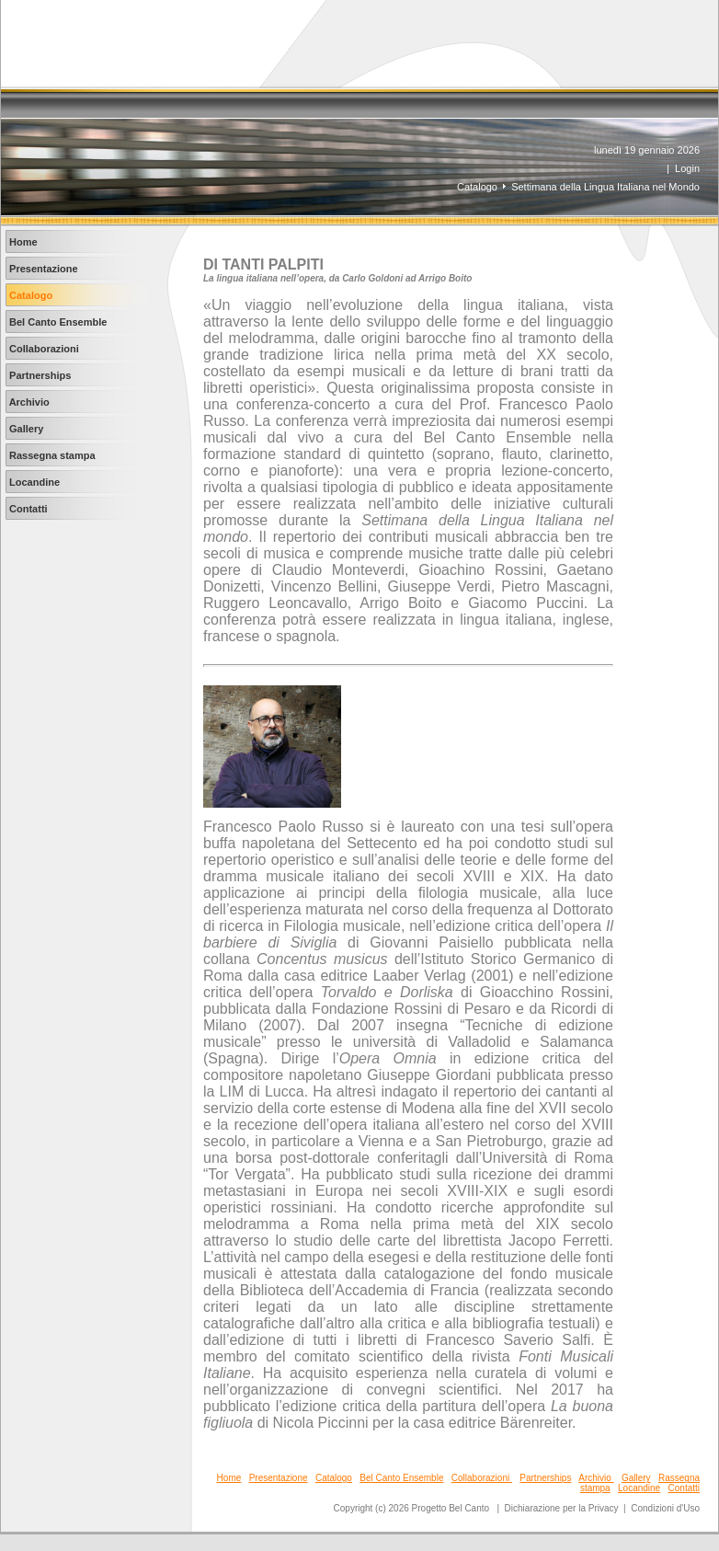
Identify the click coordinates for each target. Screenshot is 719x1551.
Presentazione (278, 1478)
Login (687, 168)
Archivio (595, 1478)
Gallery (636, 1478)
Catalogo (477, 186)
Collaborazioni (481, 1478)
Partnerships (545, 1478)
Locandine (639, 1488)
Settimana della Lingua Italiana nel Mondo (605, 186)
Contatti (684, 1488)
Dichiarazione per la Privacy (562, 1508)
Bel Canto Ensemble (401, 1478)
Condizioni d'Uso (665, 1508)
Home (229, 1478)
